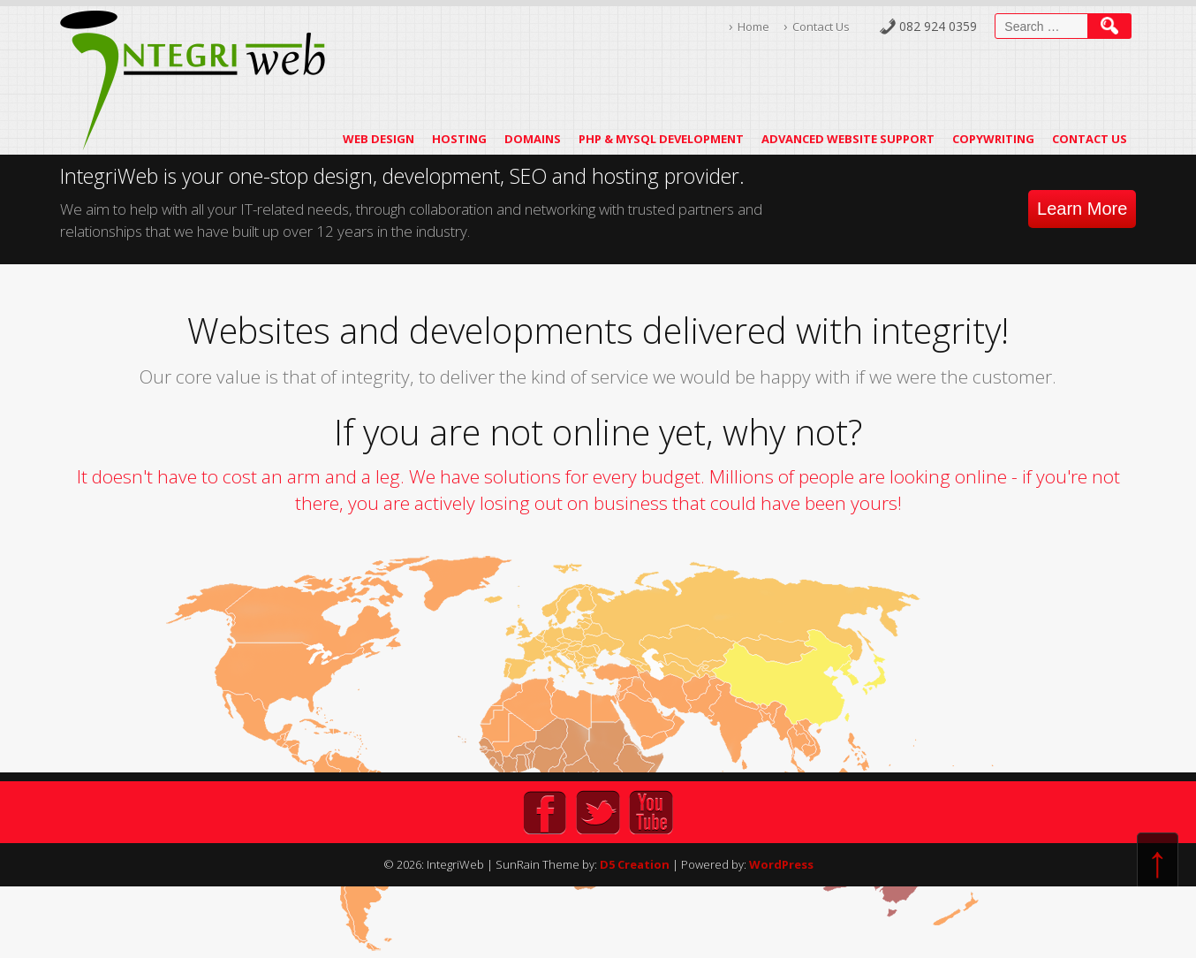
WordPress (781, 864)
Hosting (459, 139)
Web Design (378, 139)
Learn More (1082, 208)
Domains (532, 139)
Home (753, 26)
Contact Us (821, 26)
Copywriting (993, 139)
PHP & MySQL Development (661, 139)
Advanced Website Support (848, 139)
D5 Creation (635, 864)
